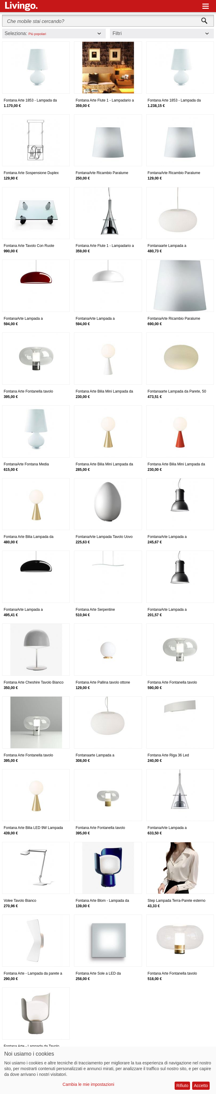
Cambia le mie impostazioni (88, 1084)
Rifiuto (182, 1085)
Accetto (201, 1085)
